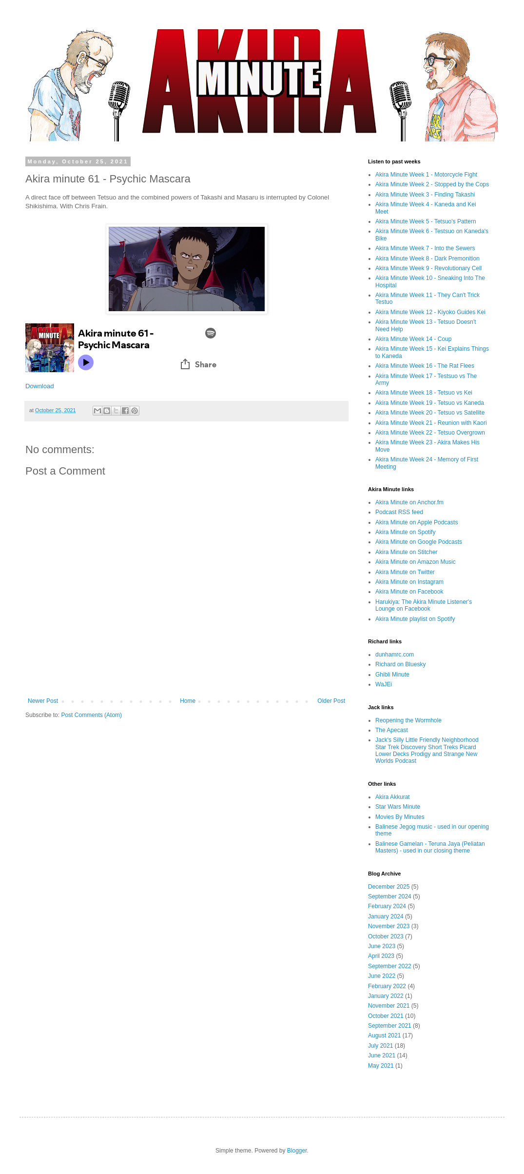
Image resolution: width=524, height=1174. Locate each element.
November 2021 (388, 1005)
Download (39, 386)
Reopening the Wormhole (408, 720)
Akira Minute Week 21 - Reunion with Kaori (431, 422)
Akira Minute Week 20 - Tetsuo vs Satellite (430, 412)
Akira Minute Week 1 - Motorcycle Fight (426, 174)
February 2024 (387, 906)
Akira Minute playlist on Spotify (415, 619)
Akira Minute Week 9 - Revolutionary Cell (428, 268)
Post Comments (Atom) (91, 715)
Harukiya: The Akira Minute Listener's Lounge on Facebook (423, 605)
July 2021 (380, 1045)
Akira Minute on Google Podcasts (418, 541)
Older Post (331, 700)
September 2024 (389, 896)
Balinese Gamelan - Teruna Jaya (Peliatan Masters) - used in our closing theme (430, 847)
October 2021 (386, 1016)
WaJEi (383, 684)
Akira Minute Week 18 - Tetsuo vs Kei (423, 392)
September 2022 (389, 966)
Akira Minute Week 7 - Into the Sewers (425, 248)
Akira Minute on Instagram (409, 581)
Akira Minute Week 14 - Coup (413, 339)
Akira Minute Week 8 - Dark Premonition (427, 258)
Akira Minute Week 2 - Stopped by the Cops (432, 184)
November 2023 (388, 926)
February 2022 (387, 986)
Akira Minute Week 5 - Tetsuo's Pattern (425, 221)
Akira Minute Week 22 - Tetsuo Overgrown (430, 432)
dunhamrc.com (394, 654)
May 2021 (381, 1065)
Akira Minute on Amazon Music (415, 561)
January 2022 (386, 996)
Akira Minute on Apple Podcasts (416, 522)
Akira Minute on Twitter (405, 572)
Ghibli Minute (392, 674)
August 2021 (384, 1035)
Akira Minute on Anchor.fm (409, 502)
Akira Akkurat (392, 797)
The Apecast (391, 730)
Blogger (297, 1150)
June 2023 (381, 946)
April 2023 (381, 956)
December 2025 (388, 886)
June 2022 (381, 976)
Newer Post (43, 700)
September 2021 (389, 1025)
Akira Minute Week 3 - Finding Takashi (425, 194)
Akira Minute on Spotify (405, 532)
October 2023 (386, 936)
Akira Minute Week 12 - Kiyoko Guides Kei (430, 312)
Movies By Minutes (400, 817)
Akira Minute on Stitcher (406, 552)
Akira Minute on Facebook (409, 591)
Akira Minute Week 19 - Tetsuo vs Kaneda (429, 402)
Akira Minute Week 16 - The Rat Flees (424, 365)
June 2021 (381, 1055)
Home (187, 700)
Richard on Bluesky (400, 664)
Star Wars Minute (397, 806)
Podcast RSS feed (399, 512)
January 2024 (386, 916)
